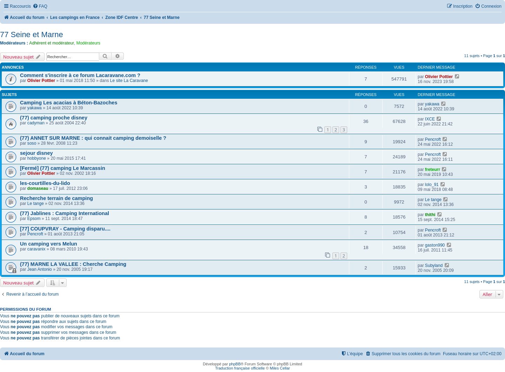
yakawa (34, 107)
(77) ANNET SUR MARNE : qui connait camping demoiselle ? (93, 138)
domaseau (37, 188)
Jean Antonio (39, 269)
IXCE (430, 119)
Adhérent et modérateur (51, 43)
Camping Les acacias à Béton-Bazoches (68, 102)
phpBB (235, 364)
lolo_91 (432, 184)
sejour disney (36, 153)
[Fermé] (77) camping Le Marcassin (62, 168)
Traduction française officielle (240, 368)
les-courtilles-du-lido (45, 183)
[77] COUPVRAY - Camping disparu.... (65, 229)
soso (31, 143)
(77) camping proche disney (53, 117)
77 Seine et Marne (31, 34)
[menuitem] (40, 6)
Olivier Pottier (41, 80)
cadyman (36, 122)
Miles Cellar (280, 368)
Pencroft (433, 139)
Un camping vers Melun (48, 244)
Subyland (434, 265)
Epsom (34, 218)
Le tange (35, 203)
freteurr (432, 169)
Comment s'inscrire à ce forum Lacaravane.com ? (80, 75)
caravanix (36, 249)
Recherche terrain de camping (56, 198)
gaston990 (435, 245)
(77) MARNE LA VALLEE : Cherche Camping (73, 264)
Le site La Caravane (129, 80)
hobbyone (36, 158)
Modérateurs (88, 43)
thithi (430, 214)
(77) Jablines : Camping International (64, 213)
